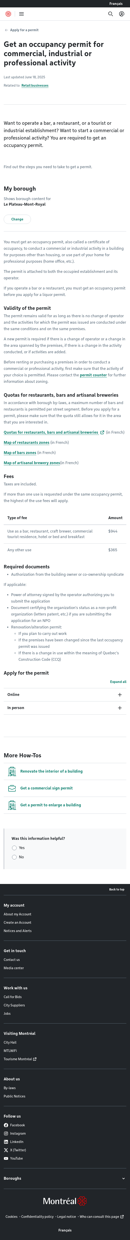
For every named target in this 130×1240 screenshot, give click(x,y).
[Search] (110, 13)
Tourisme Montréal (18, 1059)
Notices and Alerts (18, 931)
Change (17, 219)
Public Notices (14, 1096)
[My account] (121, 13)
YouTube (13, 1158)
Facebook (14, 1125)
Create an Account (17, 922)
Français (116, 4)
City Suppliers (14, 1005)
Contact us (12, 960)
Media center (14, 968)
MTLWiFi (10, 1051)
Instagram (15, 1133)
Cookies (12, 1217)
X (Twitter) (15, 1150)
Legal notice (66, 1217)
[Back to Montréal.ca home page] (8, 13)
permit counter (93, 375)
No (21, 857)
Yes (22, 848)
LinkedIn (13, 1141)
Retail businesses (34, 85)
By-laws (10, 1088)
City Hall (10, 1042)
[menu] (21, 13)
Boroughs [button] (12, 1178)
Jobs (7, 1013)
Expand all (118, 682)
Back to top (116, 889)
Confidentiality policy (37, 1217)
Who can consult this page (99, 1217)
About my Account (17, 914)
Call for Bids (13, 997)
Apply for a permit (24, 30)
